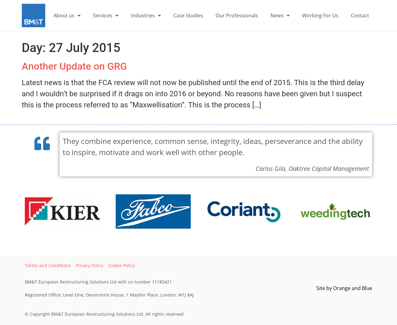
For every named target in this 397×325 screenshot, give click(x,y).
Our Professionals (237, 15)
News (280, 15)
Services (105, 15)
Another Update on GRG (74, 66)
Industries (146, 15)
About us (67, 15)
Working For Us (320, 15)
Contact (360, 15)
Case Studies (188, 15)
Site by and (344, 288)
